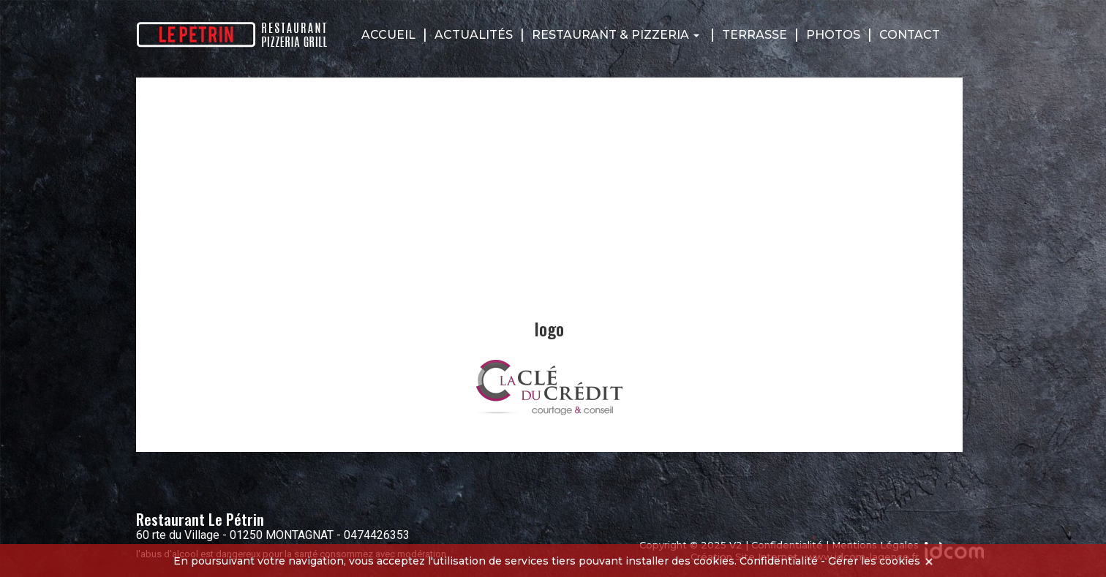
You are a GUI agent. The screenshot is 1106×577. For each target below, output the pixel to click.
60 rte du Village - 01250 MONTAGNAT (235, 535)
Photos (833, 35)
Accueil (388, 35)
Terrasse (754, 35)
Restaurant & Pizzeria (615, 35)
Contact (909, 35)
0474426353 (377, 535)
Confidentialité (779, 560)
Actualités (473, 35)
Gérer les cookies (874, 560)
